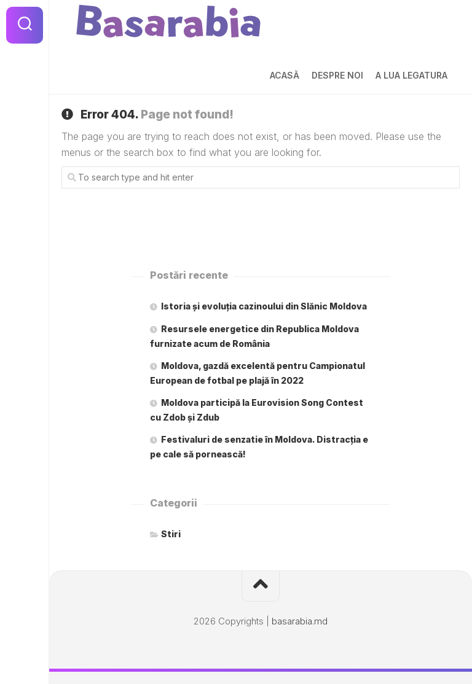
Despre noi (337, 75)
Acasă (284, 75)
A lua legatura (411, 75)
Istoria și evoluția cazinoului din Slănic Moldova (264, 306)
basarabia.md (300, 621)
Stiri (171, 534)
